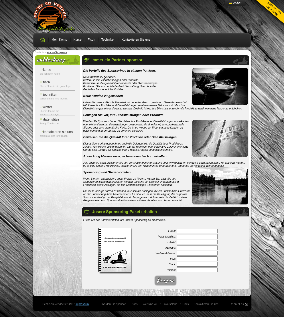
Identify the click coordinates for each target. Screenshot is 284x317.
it (249, 304)
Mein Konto (59, 39)
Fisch (91, 39)
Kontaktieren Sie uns (136, 39)
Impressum (82, 304)
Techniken (108, 39)
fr (232, 304)
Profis (134, 304)
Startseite (39, 52)
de (246, 304)
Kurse (77, 39)
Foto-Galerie (169, 304)
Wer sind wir (150, 304)
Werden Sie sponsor (113, 304)
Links (185, 304)
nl (239, 304)
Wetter (47, 107)
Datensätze (51, 119)
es (242, 304)
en (235, 304)
